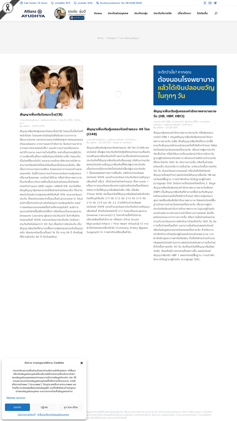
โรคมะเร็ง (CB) (65, 120)
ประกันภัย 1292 (83, 3)
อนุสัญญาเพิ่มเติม (49, 120)
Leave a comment (122, 142)
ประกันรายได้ (178, 121)
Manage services (16, 397)
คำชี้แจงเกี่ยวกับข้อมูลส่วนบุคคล (53, 414)
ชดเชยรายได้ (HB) (162, 121)
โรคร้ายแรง (130, 139)
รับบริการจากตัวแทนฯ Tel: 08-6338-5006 (119, 3)
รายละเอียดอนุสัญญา (29, 120)
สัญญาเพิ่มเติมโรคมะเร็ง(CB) (41, 114)
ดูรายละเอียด (71, 407)
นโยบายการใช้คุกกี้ (27, 414)
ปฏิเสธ (44, 407)
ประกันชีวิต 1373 (60, 3)
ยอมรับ (17, 407)
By (25, 126)
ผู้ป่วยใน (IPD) (191, 121)
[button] (81, 363)
